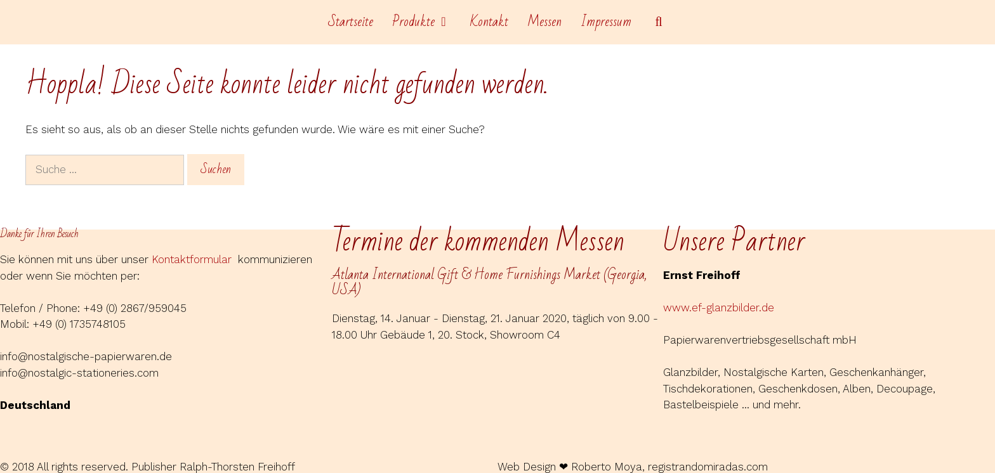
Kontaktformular (195, 259)
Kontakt (489, 22)
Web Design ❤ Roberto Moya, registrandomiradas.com (633, 466)
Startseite (350, 22)
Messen (544, 22)
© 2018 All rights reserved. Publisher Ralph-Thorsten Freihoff (147, 466)
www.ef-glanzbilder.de (718, 307)
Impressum (606, 22)
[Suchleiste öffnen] (658, 22)
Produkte (426, 22)
